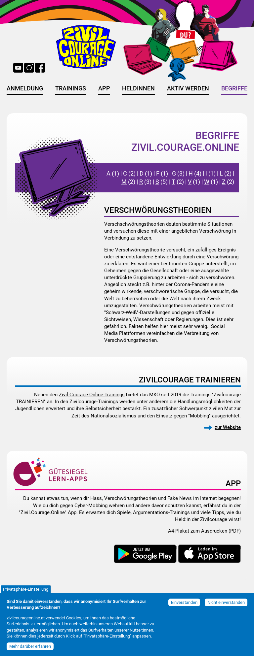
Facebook (40, 68)
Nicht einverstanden (226, 606)
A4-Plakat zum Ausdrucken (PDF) (204, 531)
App (104, 88)
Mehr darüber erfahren (30, 650)
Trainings (70, 88)
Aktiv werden (188, 88)
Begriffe (234, 88)
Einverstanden (184, 606)
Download (165, 548)
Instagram (29, 68)
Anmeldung (25, 88)
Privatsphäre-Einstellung (25, 593)
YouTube (18, 68)
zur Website (228, 427)
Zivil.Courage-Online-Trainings (92, 395)
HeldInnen (138, 88)
